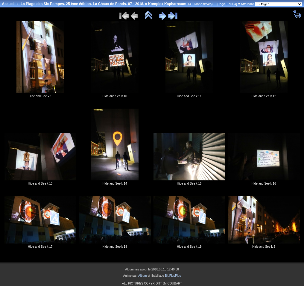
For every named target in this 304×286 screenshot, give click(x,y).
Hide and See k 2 (263, 246)
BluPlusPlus (173, 275)
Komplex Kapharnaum (167, 4)
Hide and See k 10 (114, 96)
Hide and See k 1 (40, 96)
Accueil (8, 4)
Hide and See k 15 (189, 183)
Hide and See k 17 (40, 246)
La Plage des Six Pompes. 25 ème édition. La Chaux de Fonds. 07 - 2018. (82, 4)
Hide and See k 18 (114, 246)
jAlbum (142, 275)
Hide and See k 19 (189, 246)
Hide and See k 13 (40, 183)
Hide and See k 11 (189, 96)
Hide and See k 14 (114, 183)
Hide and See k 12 (263, 96)
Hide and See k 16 (263, 183)
